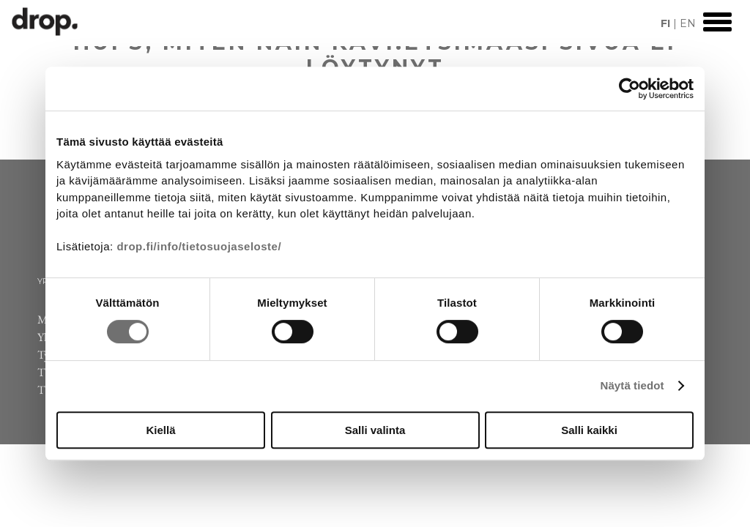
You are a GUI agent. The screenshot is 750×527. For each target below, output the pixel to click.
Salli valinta (375, 430)
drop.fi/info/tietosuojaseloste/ (198, 246)
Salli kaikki (589, 430)
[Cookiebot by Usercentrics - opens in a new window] (629, 89)
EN (688, 23)
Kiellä (160, 430)
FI (665, 23)
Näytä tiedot (632, 385)
